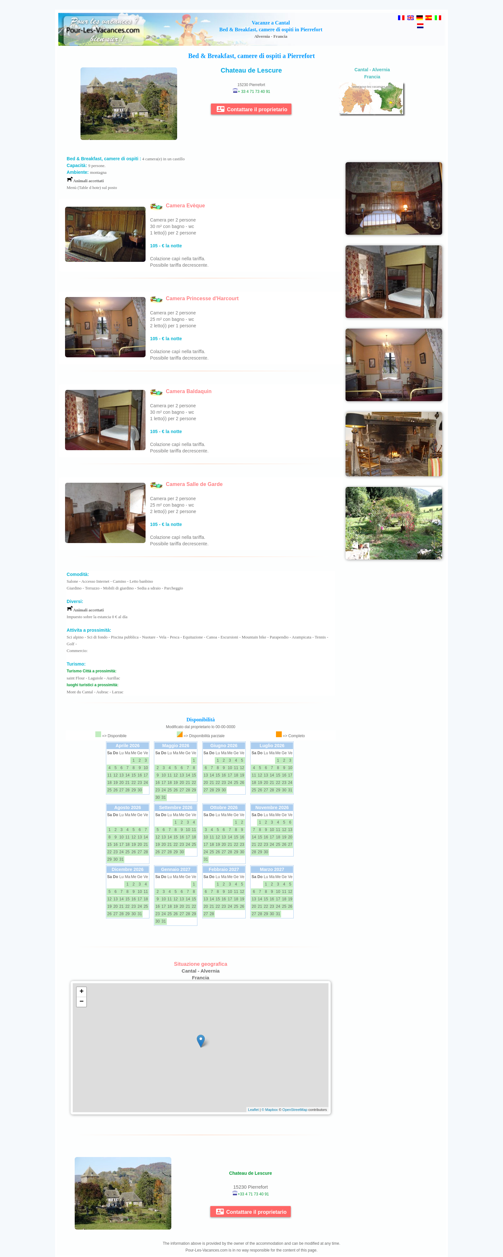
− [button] (82, 1002)
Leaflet (253, 1110)
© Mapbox (269, 1110)
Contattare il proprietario (252, 109)
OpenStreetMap (295, 1110)
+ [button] (82, 992)
